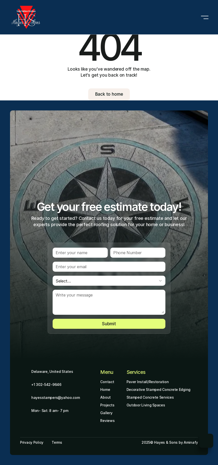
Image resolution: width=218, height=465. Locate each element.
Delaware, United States (52, 371)
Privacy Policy (31, 442)
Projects (107, 405)
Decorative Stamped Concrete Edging (158, 389)
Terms (57, 442)
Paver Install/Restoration (148, 382)
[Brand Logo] (26, 17)
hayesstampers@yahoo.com (55, 397)
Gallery (106, 413)
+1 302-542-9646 (46, 384)
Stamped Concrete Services (150, 397)
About (105, 397)
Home (105, 389)
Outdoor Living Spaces (146, 405)
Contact (107, 382)
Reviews (107, 420)
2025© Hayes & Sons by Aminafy (170, 442)
